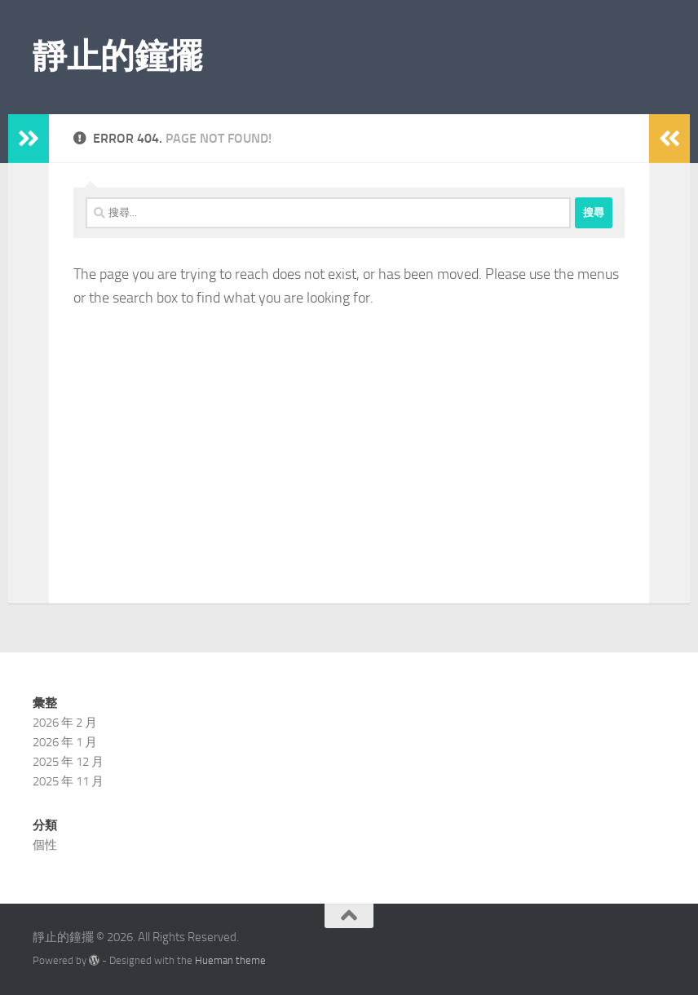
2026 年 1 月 (65, 742)
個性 (45, 845)
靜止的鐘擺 (117, 56)
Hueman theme (230, 960)
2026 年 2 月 (65, 722)
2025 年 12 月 (68, 761)
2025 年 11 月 (68, 781)
